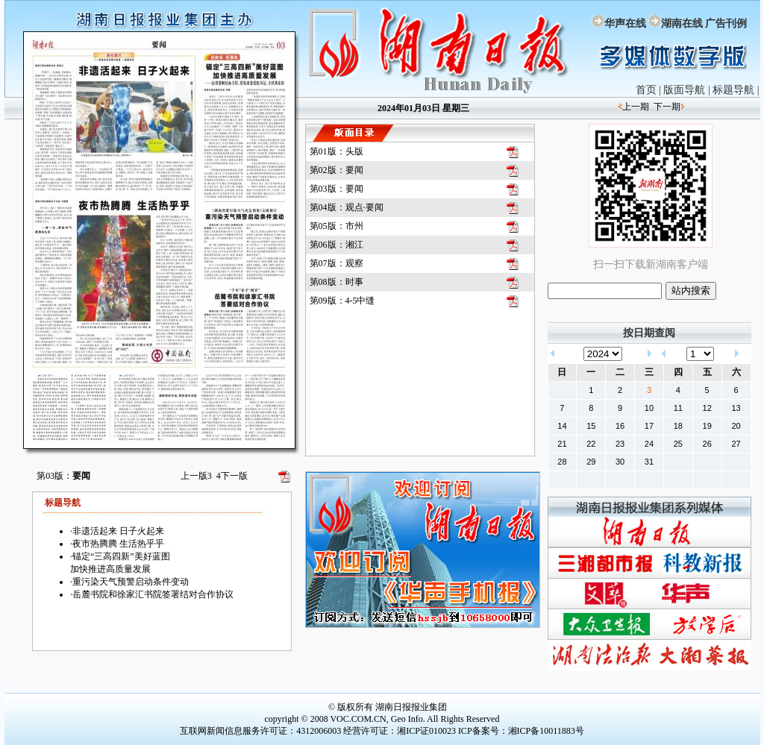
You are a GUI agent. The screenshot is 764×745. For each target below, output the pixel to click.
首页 (646, 89)
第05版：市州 (336, 226)
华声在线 (625, 23)
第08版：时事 (336, 282)
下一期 (667, 106)
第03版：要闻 (336, 188)
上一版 (196, 476)
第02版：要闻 (336, 170)
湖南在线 (682, 23)
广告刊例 (726, 23)
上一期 (635, 106)
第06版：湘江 (336, 244)
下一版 (232, 476)
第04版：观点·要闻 (346, 207)
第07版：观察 (336, 263)
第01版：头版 (336, 151)
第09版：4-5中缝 (342, 300)
